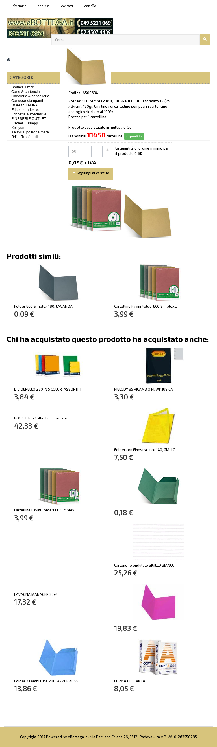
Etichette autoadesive (28, 114)
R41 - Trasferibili (24, 137)
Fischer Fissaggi (24, 123)
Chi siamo (19, 6)
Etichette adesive (25, 109)
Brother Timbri (22, 87)
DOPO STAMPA (24, 105)
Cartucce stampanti (27, 100)
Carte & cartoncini (25, 91)
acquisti (44, 6)
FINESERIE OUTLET (28, 119)
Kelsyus (17, 128)
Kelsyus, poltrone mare (30, 132)
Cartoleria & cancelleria (30, 96)
